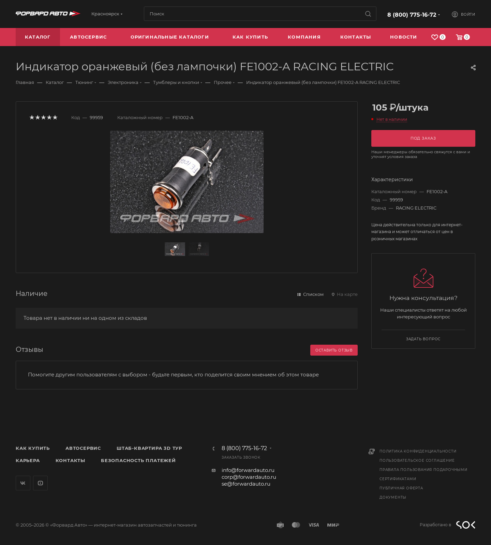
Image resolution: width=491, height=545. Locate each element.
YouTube (40, 483)
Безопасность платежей (138, 460)
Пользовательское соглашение (417, 460)
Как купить (33, 448)
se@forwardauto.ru (246, 484)
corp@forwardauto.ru (249, 477)
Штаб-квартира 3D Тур (149, 448)
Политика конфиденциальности (418, 451)
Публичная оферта (401, 488)
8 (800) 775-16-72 (411, 15)
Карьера (28, 460)
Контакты (70, 460)
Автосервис (83, 448)
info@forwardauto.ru (248, 470)
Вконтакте (23, 483)
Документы (393, 497)
